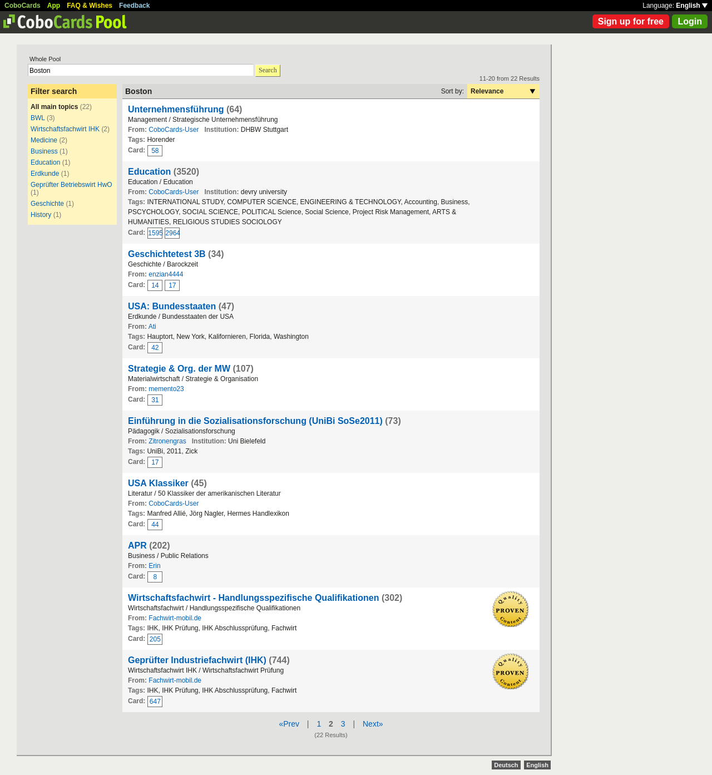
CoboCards (22, 5)
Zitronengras (167, 441)
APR (137, 545)
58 (155, 151)
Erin (154, 566)
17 (172, 285)
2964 (172, 233)
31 (155, 400)
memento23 (166, 389)
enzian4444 (166, 274)
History (41, 215)
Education (45, 162)
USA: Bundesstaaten (172, 306)
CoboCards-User (174, 130)
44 (155, 525)
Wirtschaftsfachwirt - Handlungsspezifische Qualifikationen (253, 598)
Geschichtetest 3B (167, 254)
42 (155, 348)
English (692, 5)
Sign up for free (631, 21)
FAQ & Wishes (89, 5)
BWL (38, 118)
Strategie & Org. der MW (179, 368)
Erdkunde (45, 173)
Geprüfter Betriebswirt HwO (71, 185)
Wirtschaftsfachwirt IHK (65, 129)
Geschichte (47, 204)
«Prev (289, 723)
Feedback (134, 5)
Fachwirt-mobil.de (175, 618)
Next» (373, 723)
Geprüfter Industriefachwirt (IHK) (197, 660)
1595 (155, 233)
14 (155, 285)
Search (268, 70)
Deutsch (506, 765)
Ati (152, 326)
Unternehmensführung (176, 109)
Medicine (44, 140)
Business (44, 151)
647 (155, 701)
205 (155, 639)
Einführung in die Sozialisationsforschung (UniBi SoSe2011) (255, 421)
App (53, 5)
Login (690, 21)
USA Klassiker (158, 483)
